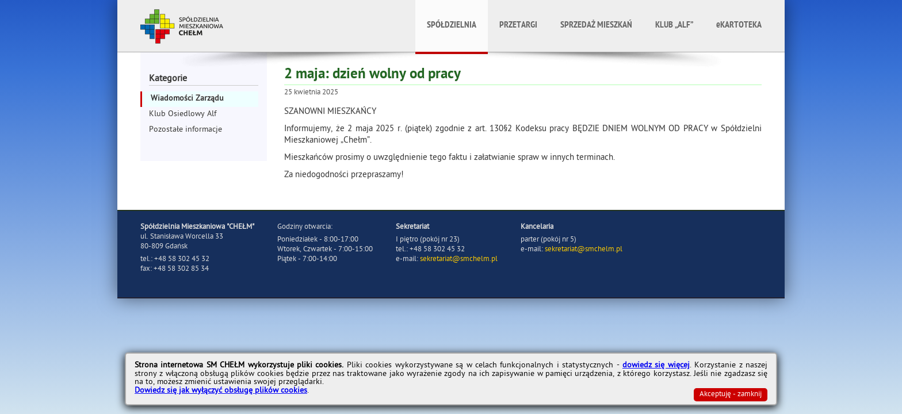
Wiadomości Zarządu (187, 99)
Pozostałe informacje (185, 130)
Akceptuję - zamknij (731, 394)
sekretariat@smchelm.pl (459, 259)
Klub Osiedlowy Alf (182, 115)
